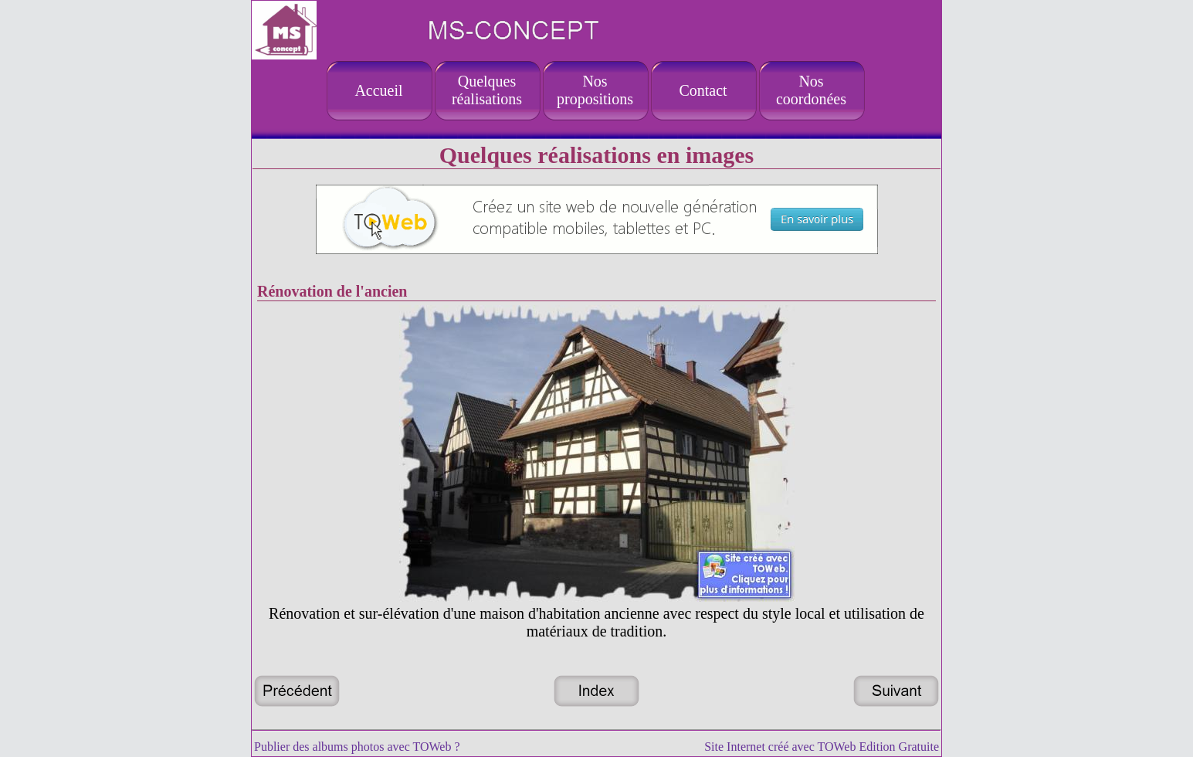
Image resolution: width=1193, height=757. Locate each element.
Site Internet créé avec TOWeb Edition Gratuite (821, 746)
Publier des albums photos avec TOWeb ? (357, 746)
